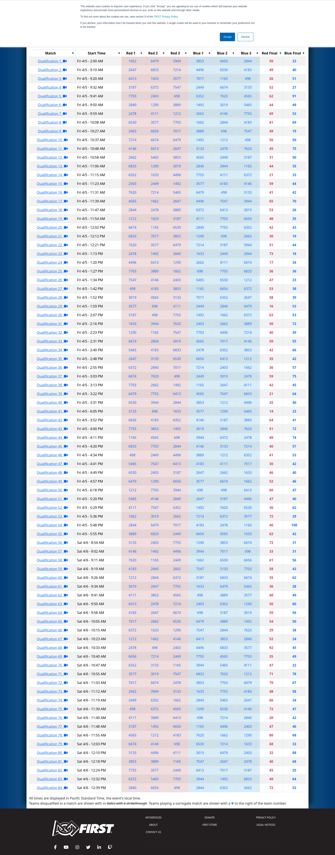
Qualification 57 (52, 551)
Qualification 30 (52, 315)
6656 (224, 61)
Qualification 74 (52, 700)
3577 (177, 78)
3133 (248, 87)
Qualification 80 (52, 752)
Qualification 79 (52, 744)
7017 (200, 78)
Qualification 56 (52, 542)
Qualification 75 (52, 709)
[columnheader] (52, 53)
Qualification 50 (52, 490)
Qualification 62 (52, 595)
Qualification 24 (52, 262)
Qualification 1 (52, 61)
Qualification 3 (52, 78)
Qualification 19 (52, 218)
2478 (133, 113)
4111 (155, 113)
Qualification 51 (52, 498)
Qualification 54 (52, 525)
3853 (200, 61)
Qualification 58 (52, 560)
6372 (155, 87)
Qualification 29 (52, 306)
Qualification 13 (52, 166)
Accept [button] (227, 36)
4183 (248, 69)
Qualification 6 (52, 104)
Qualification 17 (52, 201)
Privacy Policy (166, 16)
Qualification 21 (52, 236)
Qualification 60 (52, 577)
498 (248, 78)
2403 (155, 96)
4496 (200, 69)
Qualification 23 (52, 253)
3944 (177, 61)
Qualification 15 (52, 183)
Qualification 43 (52, 428)
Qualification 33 (52, 341)
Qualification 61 (52, 586)
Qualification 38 (52, 385)
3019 (224, 104)
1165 (224, 78)
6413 (133, 78)
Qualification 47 (52, 463)
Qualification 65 (52, 621)
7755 (248, 113)
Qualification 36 (52, 367)
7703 (133, 96)
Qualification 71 (52, 674)
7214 (177, 69)
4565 (248, 96)
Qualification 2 (52, 69)
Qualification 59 (52, 569)
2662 (200, 113)
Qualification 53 (52, 516)
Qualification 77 (52, 726)
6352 (200, 96)
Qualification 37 (52, 376)
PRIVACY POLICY (266, 817)
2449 (200, 87)
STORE (209, 825)
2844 (248, 61)
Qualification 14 (52, 175)
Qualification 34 (52, 350)
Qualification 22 (52, 245)
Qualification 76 (52, 717)
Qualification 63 (52, 604)
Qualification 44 (52, 437)
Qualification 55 (52, 533)
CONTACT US (153, 832)
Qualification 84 (52, 787)
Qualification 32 (52, 332)
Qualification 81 (52, 761)
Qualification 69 (52, 656)
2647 (133, 69)
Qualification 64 (52, 612)
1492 (200, 104)
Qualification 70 (52, 665)
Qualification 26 (52, 280)
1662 (133, 61)
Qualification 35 (52, 358)
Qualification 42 (52, 420)
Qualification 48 (52, 472)
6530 (224, 69)
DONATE (210, 817)
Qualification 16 (52, 192)
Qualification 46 (52, 455)
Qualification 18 (52, 210)
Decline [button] (245, 36)
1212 (177, 113)
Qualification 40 (52, 402)
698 (177, 96)
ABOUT (153, 825)
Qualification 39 (52, 393)
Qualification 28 (52, 297)
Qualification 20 (52, 227)
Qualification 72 (52, 682)
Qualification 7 (52, 113)
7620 (224, 96)
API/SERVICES (153, 817)
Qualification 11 (52, 148)
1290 (155, 104)
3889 (177, 104)
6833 (155, 69)
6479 (155, 61)
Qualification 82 (52, 770)
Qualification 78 (52, 735)
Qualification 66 (52, 630)
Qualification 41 (52, 411)
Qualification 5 (52, 96)
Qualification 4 (52, 87)
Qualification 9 (52, 131)
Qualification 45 (52, 446)
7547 (177, 87)
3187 (133, 87)
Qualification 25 (52, 271)
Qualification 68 (52, 647)
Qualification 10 (52, 140)
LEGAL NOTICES (265, 825)
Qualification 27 (52, 288)
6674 (224, 87)
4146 (224, 113)
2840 (133, 104)
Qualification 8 (52, 122)
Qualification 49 (52, 481)
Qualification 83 (52, 779)
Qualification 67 (52, 639)
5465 (248, 104)
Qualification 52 (52, 507)
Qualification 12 (52, 157)
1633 (155, 78)
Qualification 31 (52, 323)
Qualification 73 (52, 691)
